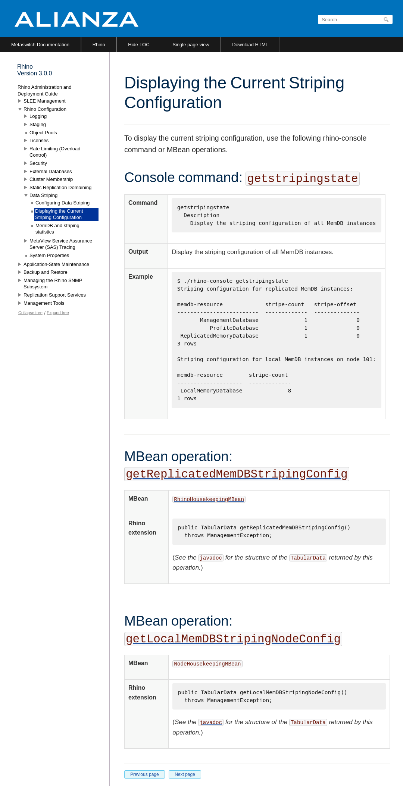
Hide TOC (138, 44)
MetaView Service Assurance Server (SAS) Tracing (60, 244)
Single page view (190, 44)
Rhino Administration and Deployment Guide (45, 90)
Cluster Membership (51, 179)
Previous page (144, 774)
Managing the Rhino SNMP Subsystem (53, 284)
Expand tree (58, 312)
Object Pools (43, 132)
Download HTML (250, 44)
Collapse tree (30, 312)
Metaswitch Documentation (40, 44)
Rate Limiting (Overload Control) (55, 152)
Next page (185, 774)
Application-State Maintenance (56, 264)
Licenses (39, 140)
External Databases (50, 171)
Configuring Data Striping (62, 203)
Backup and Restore (46, 272)
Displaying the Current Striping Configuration (59, 214)
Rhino (99, 44)
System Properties (49, 255)
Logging (38, 116)
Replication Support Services (55, 295)
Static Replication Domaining (60, 187)
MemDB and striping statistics (57, 229)
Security (38, 163)
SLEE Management (45, 101)
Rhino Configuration (45, 109)
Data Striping (43, 195)
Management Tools (44, 303)
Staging (37, 124)
